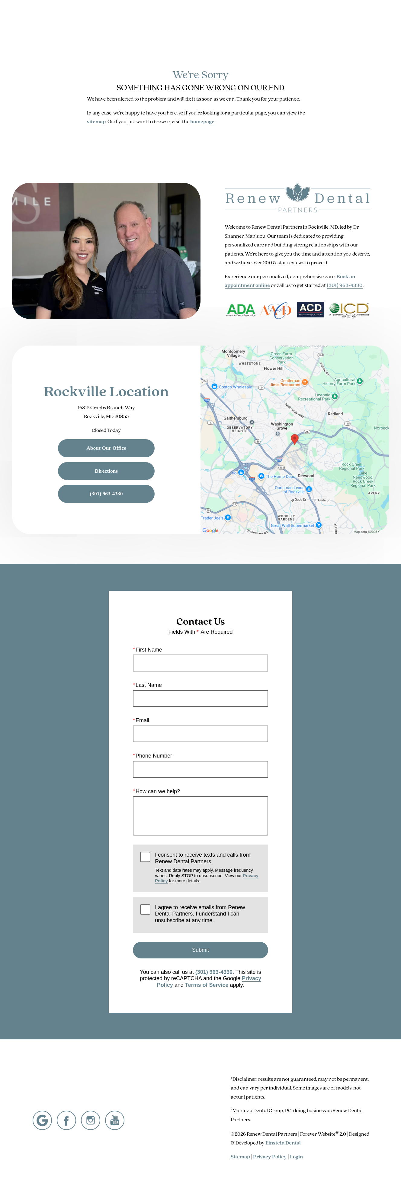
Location (296, 22)
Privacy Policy (270, 1156)
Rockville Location (106, 391)
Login (296, 1156)
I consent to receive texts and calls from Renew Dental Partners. (208, 868)
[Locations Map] (294, 439)
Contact (326, 22)
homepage (202, 121)
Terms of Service (207, 985)
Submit (200, 950)
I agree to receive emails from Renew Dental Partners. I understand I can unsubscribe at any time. (200, 913)
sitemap (96, 121)
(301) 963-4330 (345, 285)
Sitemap (240, 1156)
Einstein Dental (283, 1142)
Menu (358, 23)
